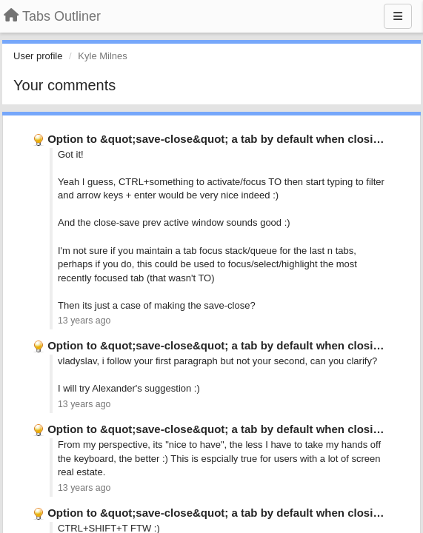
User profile (37, 55)
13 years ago (84, 320)
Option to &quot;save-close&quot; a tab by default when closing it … (228, 139)
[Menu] (398, 16)
